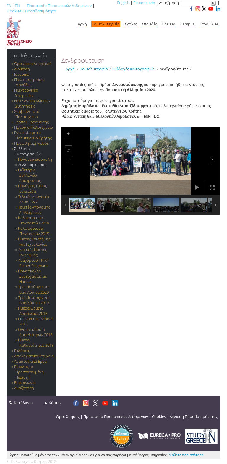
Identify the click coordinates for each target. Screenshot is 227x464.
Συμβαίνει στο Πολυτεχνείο (26, 114)
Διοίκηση (22, 68)
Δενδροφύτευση (32, 164)
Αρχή (82, 24)
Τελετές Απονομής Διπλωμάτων (34, 209)
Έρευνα (168, 24)
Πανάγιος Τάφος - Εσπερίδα (33, 188)
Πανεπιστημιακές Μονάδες (29, 82)
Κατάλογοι (23, 402)
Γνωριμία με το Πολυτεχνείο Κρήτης (33, 135)
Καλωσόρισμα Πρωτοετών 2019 (33, 220)
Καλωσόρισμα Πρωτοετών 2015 (33, 231)
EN (17, 5)
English (123, 2)
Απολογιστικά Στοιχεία (34, 356)
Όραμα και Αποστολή (33, 63)
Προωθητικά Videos (31, 143)
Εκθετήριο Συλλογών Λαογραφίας (29, 175)
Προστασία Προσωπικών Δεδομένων (59, 5)
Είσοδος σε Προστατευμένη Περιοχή (29, 372)
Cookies (14, 11)
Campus (187, 24)
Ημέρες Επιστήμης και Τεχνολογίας (34, 241)
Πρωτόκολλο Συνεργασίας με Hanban (32, 276)
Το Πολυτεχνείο (106, 24)
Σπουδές (149, 24)
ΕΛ (9, 5)
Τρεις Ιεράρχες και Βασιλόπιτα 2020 (34, 289)
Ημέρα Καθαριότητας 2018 (35, 342)
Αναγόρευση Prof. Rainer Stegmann (33, 263)
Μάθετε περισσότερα (185, 454)
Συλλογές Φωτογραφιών (27, 151)
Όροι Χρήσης (68, 416)
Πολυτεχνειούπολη (35, 159)
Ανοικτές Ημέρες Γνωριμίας (32, 252)
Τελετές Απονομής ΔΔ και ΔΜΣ (34, 199)
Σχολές (131, 24)
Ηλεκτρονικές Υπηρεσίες (26, 92)
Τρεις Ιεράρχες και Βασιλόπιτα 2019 (34, 300)
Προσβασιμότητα (40, 11)
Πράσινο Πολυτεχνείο (33, 127)
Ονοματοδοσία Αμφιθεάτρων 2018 (35, 332)
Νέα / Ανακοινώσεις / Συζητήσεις (32, 103)
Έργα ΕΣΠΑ (209, 24)
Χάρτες (55, 402)
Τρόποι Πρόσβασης (31, 122)
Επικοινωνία (144, 2)
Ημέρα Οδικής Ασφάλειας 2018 (32, 310)
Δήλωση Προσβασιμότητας (194, 416)
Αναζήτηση (24, 387)
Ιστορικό (21, 74)
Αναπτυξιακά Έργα (30, 361)
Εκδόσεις (22, 350)
